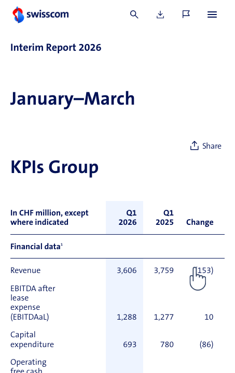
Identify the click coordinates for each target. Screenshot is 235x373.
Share (212, 146)
